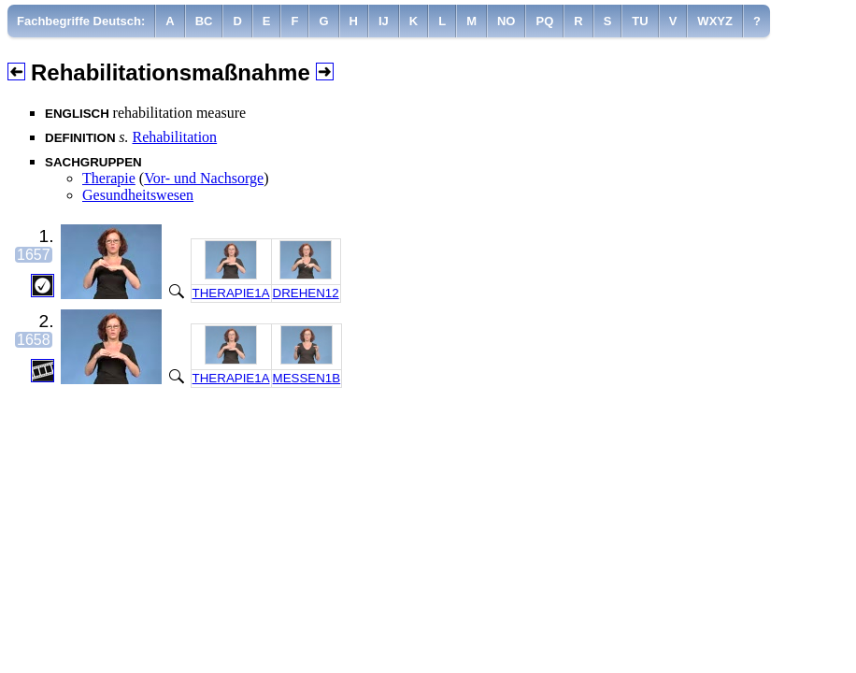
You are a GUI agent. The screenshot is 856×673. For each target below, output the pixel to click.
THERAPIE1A (231, 293)
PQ (544, 21)
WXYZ (715, 21)
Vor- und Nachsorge (204, 178)
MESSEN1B (307, 378)
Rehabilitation (174, 137)
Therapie (109, 178)
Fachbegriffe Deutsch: (81, 21)
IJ (383, 21)
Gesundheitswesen (137, 195)
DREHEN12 (306, 293)
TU (640, 21)
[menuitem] (81, 21)
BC (204, 21)
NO (506, 21)
